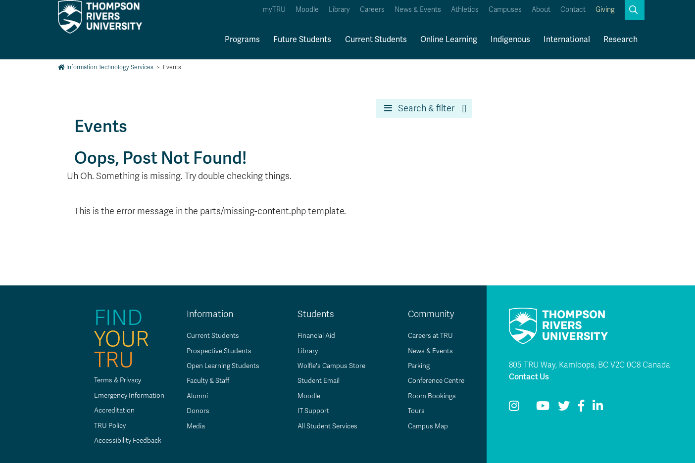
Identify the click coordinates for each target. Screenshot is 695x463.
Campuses (505, 9)
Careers (372, 9)
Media (192, 426)
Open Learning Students (220, 366)
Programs (242, 39)
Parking (415, 366)
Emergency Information (124, 395)
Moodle (307, 9)
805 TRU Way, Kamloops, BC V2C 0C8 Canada (589, 365)
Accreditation (109, 410)
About (541, 9)
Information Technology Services (105, 67)
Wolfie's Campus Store (328, 366)
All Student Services (324, 426)
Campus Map (424, 426)
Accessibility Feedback (123, 440)
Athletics (465, 9)
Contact (573, 9)
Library (339, 9)
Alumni (193, 396)
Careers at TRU (427, 335)
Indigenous (510, 39)
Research (620, 39)
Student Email (315, 380)
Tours (412, 411)
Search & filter (419, 108)
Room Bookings (428, 396)
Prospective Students (216, 351)
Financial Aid (313, 335)
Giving (605, 9)
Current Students (376, 39)
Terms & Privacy (113, 380)
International (567, 39)
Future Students (302, 39)
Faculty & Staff (205, 380)
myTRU (274, 9)
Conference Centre (434, 380)
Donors (194, 411)
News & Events (418, 9)
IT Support (310, 411)
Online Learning (448, 39)
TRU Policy (104, 425)
